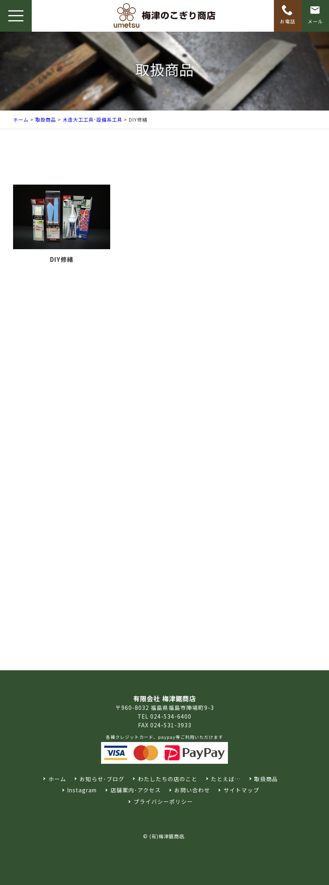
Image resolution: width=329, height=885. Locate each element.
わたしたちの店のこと (167, 779)
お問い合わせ (192, 790)
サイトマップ (241, 790)
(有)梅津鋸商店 (166, 836)
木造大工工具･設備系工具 (92, 119)
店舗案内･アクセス (136, 790)
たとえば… (226, 779)
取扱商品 (45, 119)
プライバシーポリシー (163, 801)
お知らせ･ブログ (102, 779)
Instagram (82, 790)
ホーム (21, 119)
